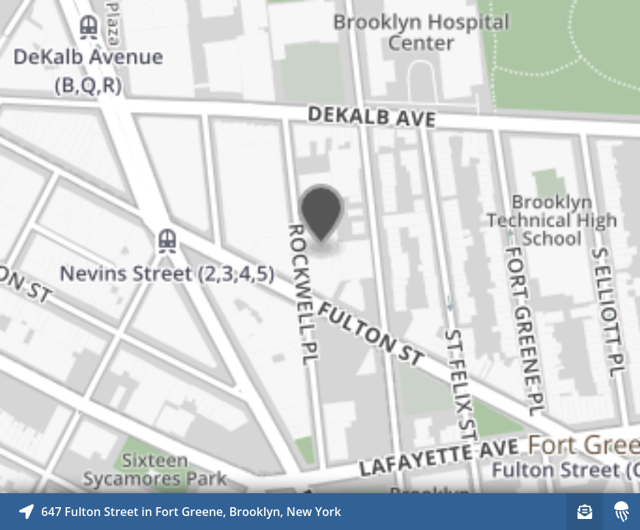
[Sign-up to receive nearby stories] (584, 511)
